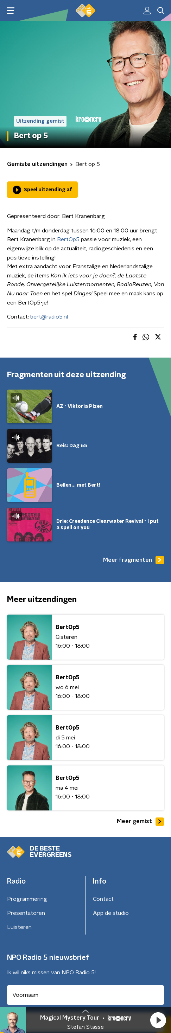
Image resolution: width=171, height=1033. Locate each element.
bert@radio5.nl (49, 317)
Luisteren (19, 927)
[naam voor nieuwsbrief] (85, 995)
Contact (103, 899)
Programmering (27, 899)
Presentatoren (26, 913)
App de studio (111, 913)
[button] (158, 1020)
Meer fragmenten (133, 560)
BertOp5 (68, 239)
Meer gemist (140, 821)
